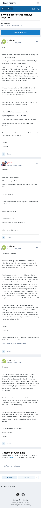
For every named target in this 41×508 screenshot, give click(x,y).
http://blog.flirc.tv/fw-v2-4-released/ (14, 116)
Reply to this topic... (12, 466)
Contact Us (16, 500)
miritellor (6, 23)
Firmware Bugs (17, 25)
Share (10, 477)
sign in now (13, 457)
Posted (14, 43)
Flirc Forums (9, 3)
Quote (9, 154)
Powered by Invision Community (20, 505)
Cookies (26, 500)
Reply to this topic (20, 32)
